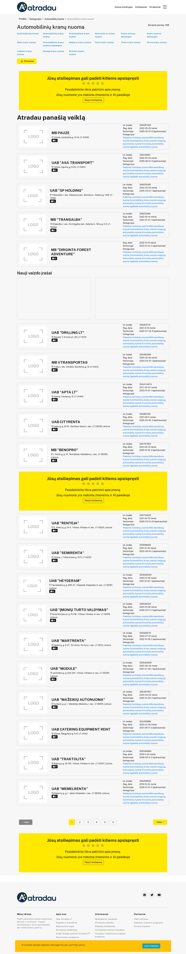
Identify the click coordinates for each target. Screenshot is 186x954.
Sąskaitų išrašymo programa (148, 923)
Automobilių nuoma (54, 19)
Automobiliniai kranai (28, 33)
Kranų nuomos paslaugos (128, 35)
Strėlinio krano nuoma (76, 52)
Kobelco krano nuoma (80, 42)
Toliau (160, 822)
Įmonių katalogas (124, 7)
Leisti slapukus (151, 946)
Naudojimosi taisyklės (106, 919)
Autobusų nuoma (140, 137)
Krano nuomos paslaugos (154, 35)
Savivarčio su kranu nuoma (105, 35)
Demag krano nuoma (53, 51)
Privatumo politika (104, 923)
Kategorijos (35, 19)
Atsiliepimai (141, 7)
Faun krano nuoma (104, 42)
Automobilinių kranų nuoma (53, 35)
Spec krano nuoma (26, 42)
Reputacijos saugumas (67, 937)
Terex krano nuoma (131, 42)
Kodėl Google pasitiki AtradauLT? (73, 933)
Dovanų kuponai (142, 926)
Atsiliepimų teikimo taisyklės (110, 930)
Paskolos (127, 137)
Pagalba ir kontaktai (66, 923)
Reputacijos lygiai (65, 926)
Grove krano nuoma (157, 42)
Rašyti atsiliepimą (93, 100)
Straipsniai (155, 7)
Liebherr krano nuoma (24, 52)
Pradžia (22, 19)
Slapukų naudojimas (105, 926)
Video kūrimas (141, 919)
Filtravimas (27, 61)
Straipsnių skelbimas (66, 930)
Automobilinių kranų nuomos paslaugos (53, 44)
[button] (165, 7)
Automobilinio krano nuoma (79, 35)
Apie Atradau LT (64, 919)
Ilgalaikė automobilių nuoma (143, 147)
